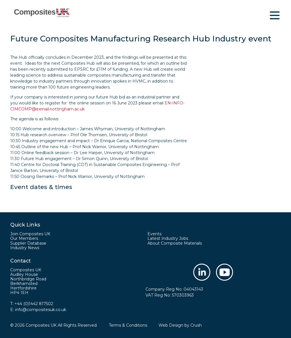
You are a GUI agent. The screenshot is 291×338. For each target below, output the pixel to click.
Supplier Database (28, 243)
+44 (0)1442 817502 (33, 303)
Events (154, 234)
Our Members (24, 238)
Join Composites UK (30, 234)
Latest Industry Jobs (167, 238)
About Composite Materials (174, 243)
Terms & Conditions (128, 325)
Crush (196, 325)
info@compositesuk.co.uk (40, 309)
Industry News (24, 247)
